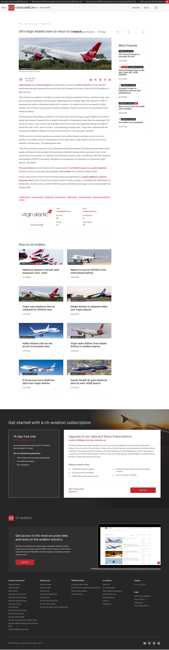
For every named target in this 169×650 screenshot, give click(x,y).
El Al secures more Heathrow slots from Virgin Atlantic (38, 382)
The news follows (26, 168)
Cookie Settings (140, 585)
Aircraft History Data (16, 614)
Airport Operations (85, 197)
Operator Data (13, 588)
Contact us (73, 492)
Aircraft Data (13, 607)
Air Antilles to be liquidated (131, 122)
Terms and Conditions (142, 596)
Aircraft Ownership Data (17, 611)
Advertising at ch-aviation (112, 591)
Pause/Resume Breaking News (167, 2)
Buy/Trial (136, 8)
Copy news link (105, 80)
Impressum (138, 603)
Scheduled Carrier (63, 211)
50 (57, 218)
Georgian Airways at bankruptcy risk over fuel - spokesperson (130, 90)
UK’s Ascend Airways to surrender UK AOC (129, 55)
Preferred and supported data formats (85, 588)
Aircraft (90, 8)
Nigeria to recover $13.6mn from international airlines (88, 271)
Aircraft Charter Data (16, 617)
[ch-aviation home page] (21, 8)
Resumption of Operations (101, 197)
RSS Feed (109, 80)
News (47, 8)
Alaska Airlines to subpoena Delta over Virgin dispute (89, 308)
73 (84, 225)
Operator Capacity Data (17, 601)
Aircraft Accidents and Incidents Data (22, 620)
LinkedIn (91, 80)
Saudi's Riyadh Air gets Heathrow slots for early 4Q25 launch (89, 382)
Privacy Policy (139, 600)
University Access (109, 594)
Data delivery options (79, 591)
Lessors (76, 8)
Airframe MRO (120, 8)
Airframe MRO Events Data (18, 630)
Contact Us (107, 604)
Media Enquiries (109, 598)
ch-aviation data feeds (79, 585)
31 (83, 218)
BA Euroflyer (65, 171)
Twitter (149, 643)
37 (57, 225)
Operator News (14, 585)
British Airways (79, 168)
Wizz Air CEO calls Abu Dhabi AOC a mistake (131, 107)
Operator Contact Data (17, 594)
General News (45, 24)
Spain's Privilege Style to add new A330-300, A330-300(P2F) (131, 72)
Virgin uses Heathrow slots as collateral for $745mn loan (38, 308)
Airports (104, 8)
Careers (106, 601)
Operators (61, 8)
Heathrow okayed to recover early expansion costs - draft (40, 271)
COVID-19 (21, 200)
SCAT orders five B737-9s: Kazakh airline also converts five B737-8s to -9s (59, 2)
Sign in (146, 8)
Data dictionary (77, 594)
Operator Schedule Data (17, 598)
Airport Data (13, 591)
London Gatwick (83, 85)
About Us (106, 585)
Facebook (100, 80)
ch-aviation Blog (109, 588)
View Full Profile (37, 225)
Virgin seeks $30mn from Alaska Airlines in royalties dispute (89, 345)
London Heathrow (43, 85)
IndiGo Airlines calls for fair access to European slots (37, 345)
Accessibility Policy (141, 606)
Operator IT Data (14, 604)
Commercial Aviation (31, 24)
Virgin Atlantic (25, 85)
